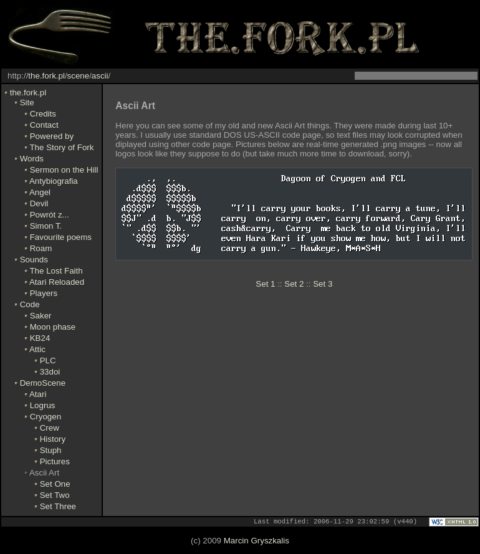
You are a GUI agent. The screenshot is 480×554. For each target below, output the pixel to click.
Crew (49, 427)
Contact (44, 125)
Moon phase (52, 327)
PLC (48, 360)
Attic (37, 349)
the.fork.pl (46, 75)
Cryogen (45, 416)
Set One (55, 484)
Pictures (55, 461)
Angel (39, 192)
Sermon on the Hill (64, 169)
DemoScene (42, 383)
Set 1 (265, 284)
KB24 (40, 338)
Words (32, 158)
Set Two (55, 495)
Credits (43, 113)
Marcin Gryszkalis (256, 541)
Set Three (58, 506)
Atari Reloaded (56, 282)
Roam (41, 248)
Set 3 (322, 284)
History (52, 439)
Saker (41, 315)
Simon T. (46, 226)
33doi (50, 371)
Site (27, 102)
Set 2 (294, 284)
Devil (39, 203)
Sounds (34, 259)
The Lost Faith (55, 270)
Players (43, 293)
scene (78, 75)
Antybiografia (53, 181)
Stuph (51, 450)
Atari (37, 394)
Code (30, 304)
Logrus (42, 405)
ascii (100, 75)
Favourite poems (61, 237)
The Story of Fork (61, 147)
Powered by (52, 136)
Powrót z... (49, 214)
